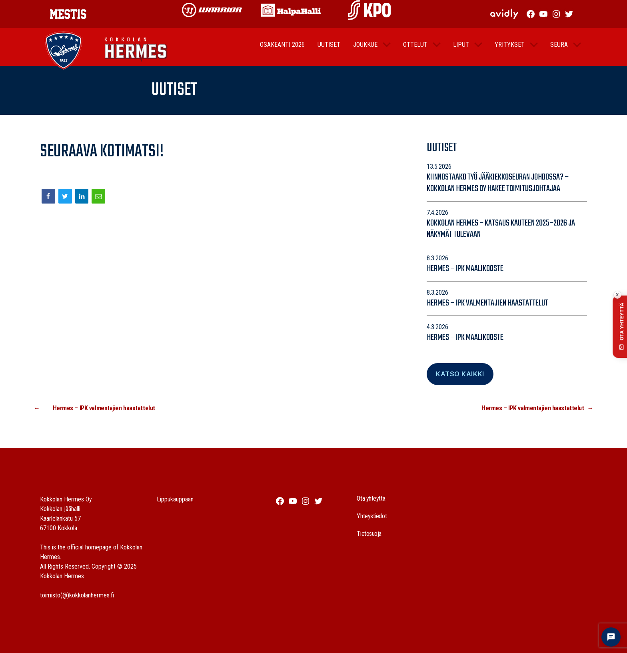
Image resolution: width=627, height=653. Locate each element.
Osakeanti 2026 (282, 50)
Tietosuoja (369, 533)
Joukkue (365, 50)
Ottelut (415, 50)
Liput (461, 50)
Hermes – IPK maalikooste (465, 269)
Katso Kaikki (460, 374)
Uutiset (328, 50)
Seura (559, 50)
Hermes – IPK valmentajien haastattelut (487, 303)
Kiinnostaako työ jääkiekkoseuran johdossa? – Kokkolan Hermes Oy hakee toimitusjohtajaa (498, 183)
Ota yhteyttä (371, 498)
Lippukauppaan (175, 499)
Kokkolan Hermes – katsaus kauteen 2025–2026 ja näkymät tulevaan (501, 229)
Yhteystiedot (372, 516)
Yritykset (510, 50)
